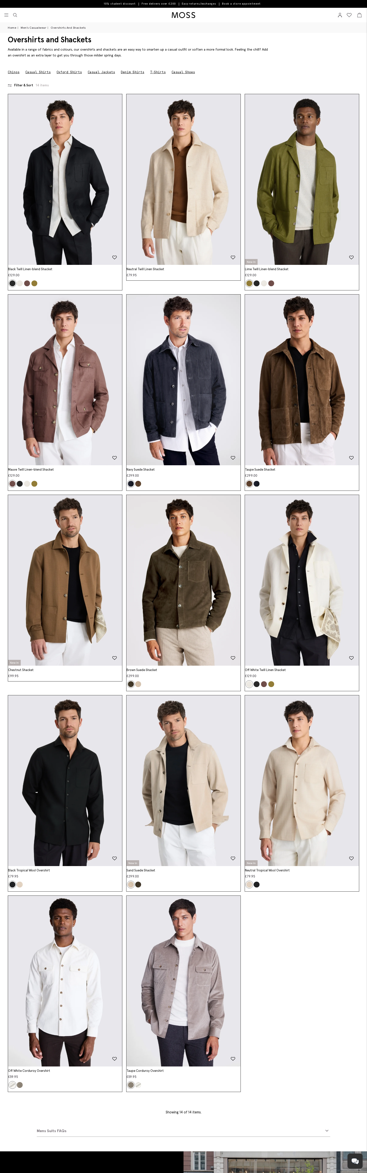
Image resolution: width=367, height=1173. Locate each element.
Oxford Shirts (69, 72)
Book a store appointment (241, 3)
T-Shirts (158, 72)
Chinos (13, 72)
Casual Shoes (183, 72)
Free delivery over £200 (159, 3)
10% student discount (120, 3)
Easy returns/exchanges (199, 3)
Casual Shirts (38, 72)
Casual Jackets (101, 72)
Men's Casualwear (33, 27)
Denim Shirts (132, 72)
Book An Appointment (42, 1109)
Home (12, 27)
